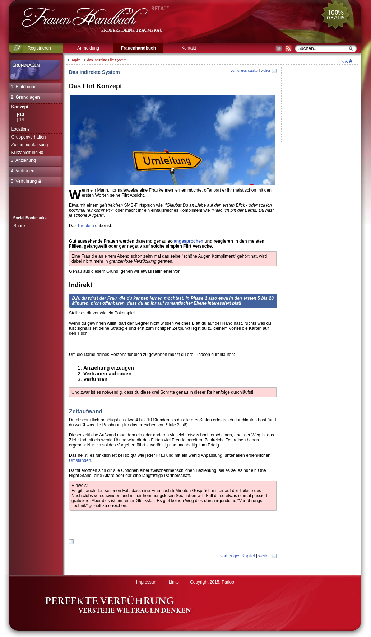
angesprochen (188, 241)
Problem (86, 225)
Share (19, 225)
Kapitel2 (77, 60)
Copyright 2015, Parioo (212, 582)
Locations (20, 129)
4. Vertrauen (22, 170)
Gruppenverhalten (28, 137)
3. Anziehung (23, 160)
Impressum (146, 582)
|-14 (20, 119)
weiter (269, 70)
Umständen (80, 460)
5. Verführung (26, 181)
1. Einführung (23, 86)
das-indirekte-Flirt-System (106, 60)
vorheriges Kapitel (244, 70)
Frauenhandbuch (138, 48)
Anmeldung (88, 48)
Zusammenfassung (29, 144)
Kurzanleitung (27, 152)
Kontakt (188, 48)
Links (174, 582)
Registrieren (39, 48)
